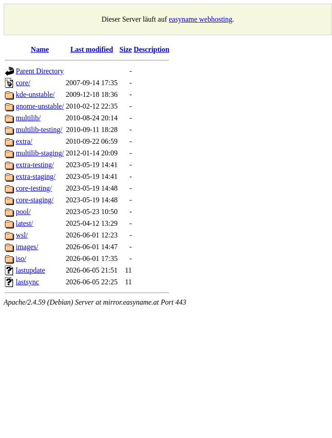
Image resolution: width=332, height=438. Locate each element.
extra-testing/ (35, 165)
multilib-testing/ (39, 129)
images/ (27, 247)
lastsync (27, 282)
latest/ (24, 223)
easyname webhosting (200, 19)
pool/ (23, 211)
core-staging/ (35, 200)
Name (40, 49)
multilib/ (28, 118)
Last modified (91, 49)
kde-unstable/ (35, 94)
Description (151, 49)
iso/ (21, 258)
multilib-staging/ (40, 153)
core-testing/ (34, 188)
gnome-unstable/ (40, 106)
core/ (23, 83)
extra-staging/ (35, 176)
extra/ (24, 141)
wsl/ (22, 235)
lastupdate (30, 270)
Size (126, 49)
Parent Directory (40, 71)
